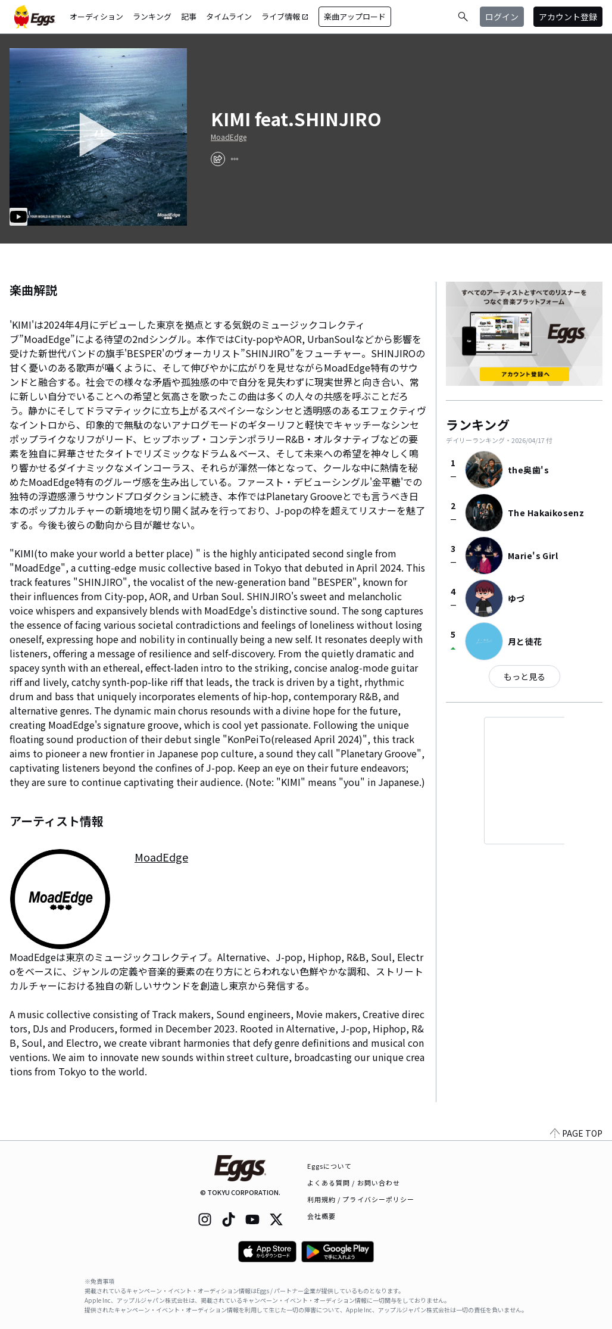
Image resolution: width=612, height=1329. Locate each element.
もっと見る (524, 676)
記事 (188, 16)
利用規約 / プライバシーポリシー (361, 1199)
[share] (218, 159)
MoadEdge (228, 137)
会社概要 (321, 1216)
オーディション (96, 16)
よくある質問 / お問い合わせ (354, 1182)
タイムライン (229, 16)
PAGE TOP (576, 1133)
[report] (234, 159)
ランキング (152, 16)
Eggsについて (329, 1166)
